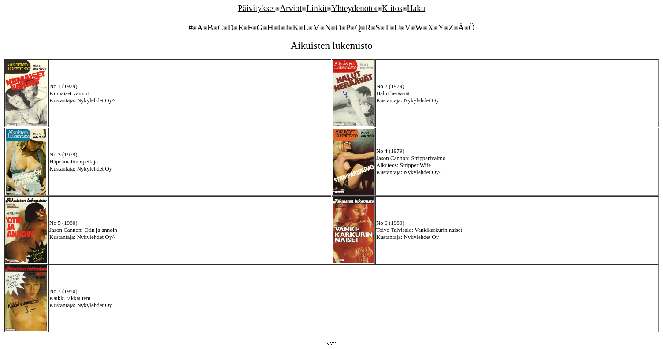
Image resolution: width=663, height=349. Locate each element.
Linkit (316, 8)
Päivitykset (256, 8)
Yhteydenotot (354, 8)
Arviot (291, 8)
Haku (416, 8)
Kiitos (392, 8)
